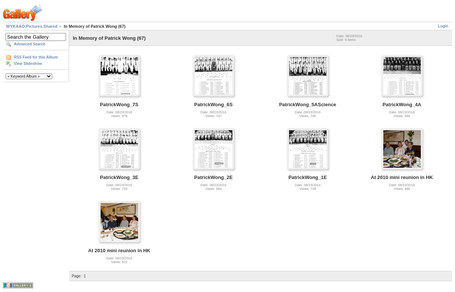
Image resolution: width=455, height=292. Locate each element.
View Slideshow (28, 64)
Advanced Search (29, 44)
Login (443, 26)
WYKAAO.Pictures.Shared (31, 26)
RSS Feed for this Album (36, 57)
